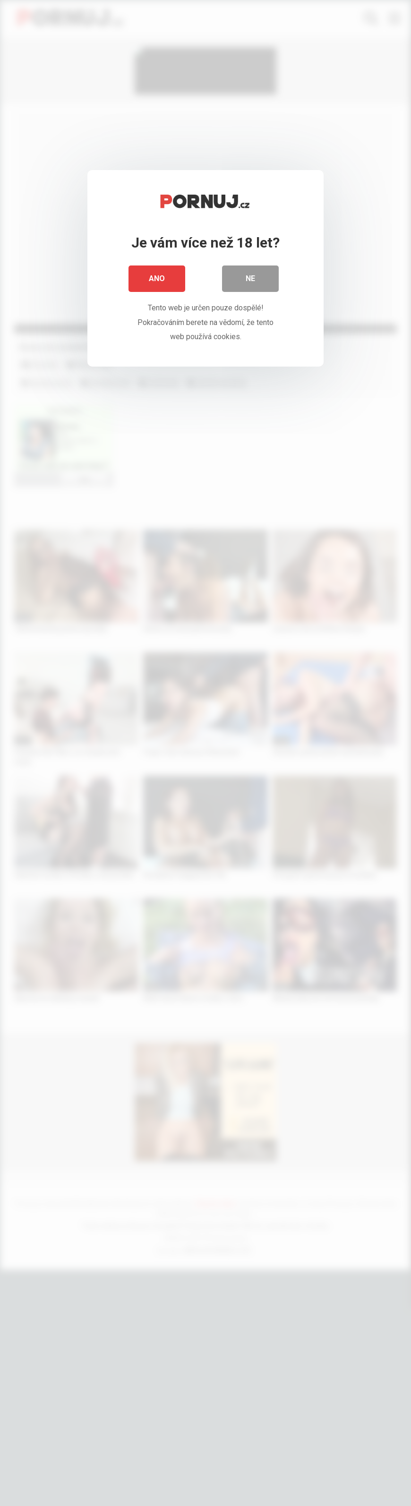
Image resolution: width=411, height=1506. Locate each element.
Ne (250, 278)
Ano (157, 278)
